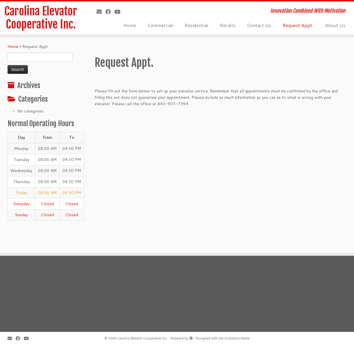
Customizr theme (237, 338)
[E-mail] (101, 11)
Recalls (227, 25)
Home (130, 25)
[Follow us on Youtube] (119, 11)
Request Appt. (298, 25)
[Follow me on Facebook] (110, 11)
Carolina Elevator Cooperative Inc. (41, 19)
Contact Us (259, 25)
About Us (335, 25)
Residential (196, 25)
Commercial (160, 25)
